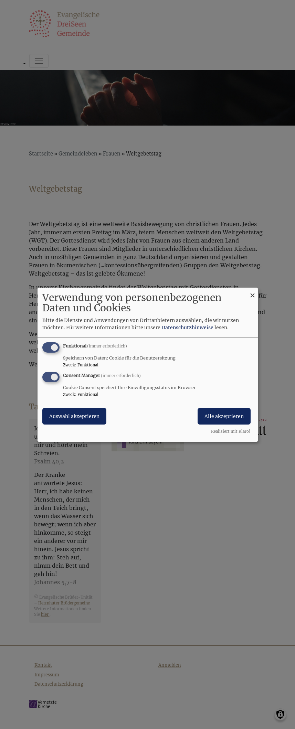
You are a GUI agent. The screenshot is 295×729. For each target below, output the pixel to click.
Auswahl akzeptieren (74, 416)
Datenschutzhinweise (187, 327)
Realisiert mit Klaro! (230, 431)
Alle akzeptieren (224, 416)
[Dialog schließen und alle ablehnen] (252, 291)
